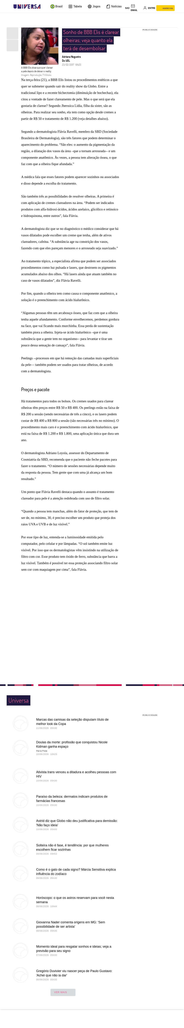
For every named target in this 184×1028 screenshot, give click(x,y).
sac (127, 8)
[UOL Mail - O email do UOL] (136, 8)
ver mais (63, 992)
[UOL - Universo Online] (43, 6)
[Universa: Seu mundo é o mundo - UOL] (26, 6)
